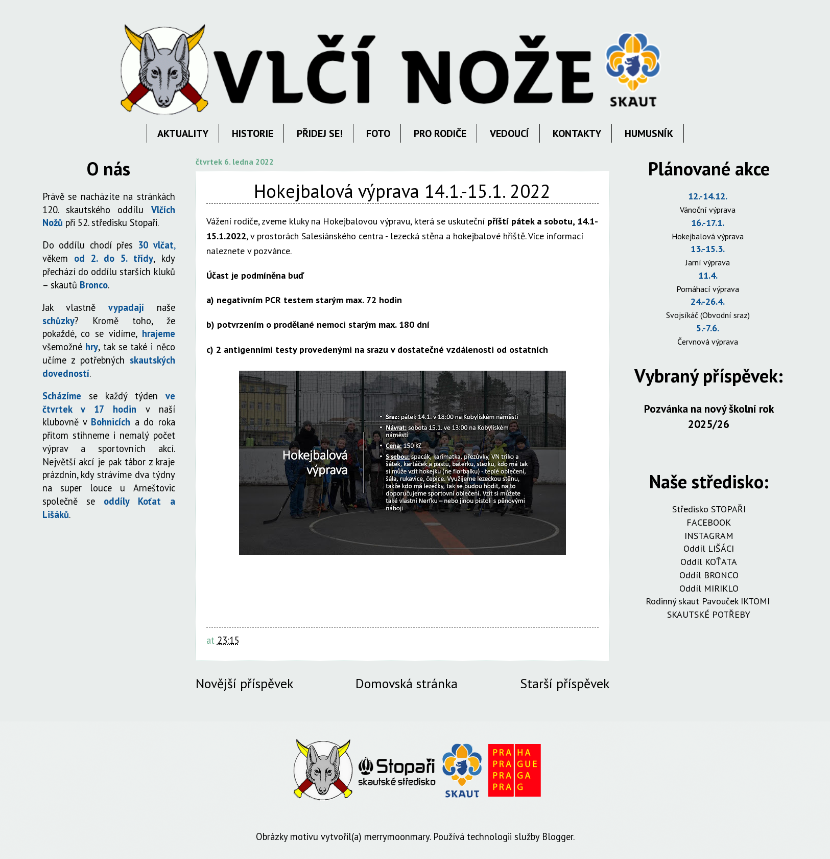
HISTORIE (252, 133)
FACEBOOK (708, 522)
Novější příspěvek (244, 683)
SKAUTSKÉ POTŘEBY (708, 614)
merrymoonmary (397, 836)
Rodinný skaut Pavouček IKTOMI (709, 601)
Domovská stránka (406, 683)
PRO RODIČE (440, 133)
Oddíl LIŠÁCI (708, 548)
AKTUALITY (182, 133)
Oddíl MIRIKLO (709, 588)
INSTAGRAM (708, 535)
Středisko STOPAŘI (709, 509)
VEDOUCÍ (509, 133)
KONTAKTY (577, 133)
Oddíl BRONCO (709, 575)
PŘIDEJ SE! (320, 133)
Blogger (557, 836)
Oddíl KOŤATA (708, 562)
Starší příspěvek (564, 683)
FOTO (378, 133)
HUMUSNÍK (649, 133)
